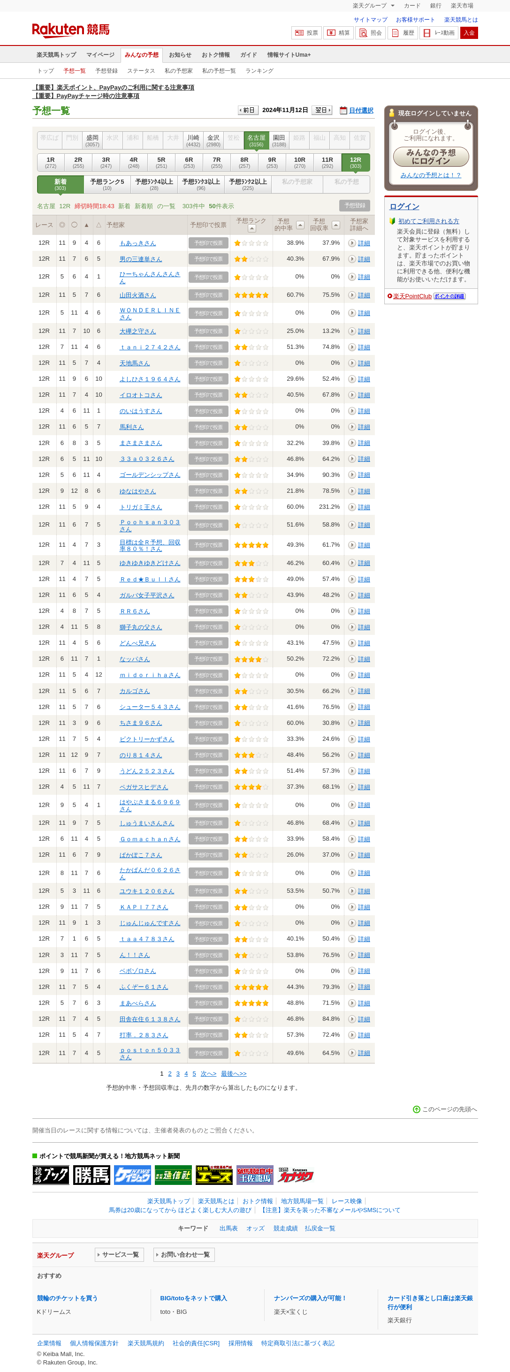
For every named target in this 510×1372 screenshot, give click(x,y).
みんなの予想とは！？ (431, 175)
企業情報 (49, 1343)
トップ (45, 71)
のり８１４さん (141, 755)
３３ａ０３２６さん (147, 458)
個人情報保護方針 (94, 1343)
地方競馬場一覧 (302, 1201)
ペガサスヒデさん (144, 787)
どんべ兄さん (138, 643)
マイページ (100, 55)
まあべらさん (138, 1003)
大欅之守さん (138, 331)
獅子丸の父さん (141, 627)
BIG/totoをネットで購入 (193, 1298)
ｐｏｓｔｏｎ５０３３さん (150, 1053)
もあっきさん (138, 243)
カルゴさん (135, 690)
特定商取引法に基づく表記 (298, 1343)
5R (162, 162)
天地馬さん (135, 363)
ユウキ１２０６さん (147, 891)
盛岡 (93, 140)
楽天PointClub (412, 296)
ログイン (404, 207)
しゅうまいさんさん (147, 823)
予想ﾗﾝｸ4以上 (154, 184)
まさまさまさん (141, 442)
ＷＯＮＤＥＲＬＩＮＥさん (150, 313)
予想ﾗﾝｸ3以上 (201, 184)
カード (412, 5)
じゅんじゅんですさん (150, 923)
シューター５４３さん (150, 706)
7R (217, 162)
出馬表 (229, 1228)
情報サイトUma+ (289, 55)
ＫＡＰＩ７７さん (144, 907)
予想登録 (106, 71)
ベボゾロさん (138, 970)
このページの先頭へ (449, 1109)
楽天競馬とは (461, 19)
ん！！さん (135, 954)
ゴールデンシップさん (150, 474)
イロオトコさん (141, 395)
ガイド (248, 55)
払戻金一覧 (320, 1228)
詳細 (364, 243)
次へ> (209, 1073)
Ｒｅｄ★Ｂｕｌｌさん (150, 579)
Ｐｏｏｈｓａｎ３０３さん (150, 525)
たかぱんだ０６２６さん (150, 873)
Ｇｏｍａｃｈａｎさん (150, 839)
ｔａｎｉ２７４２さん (150, 347)
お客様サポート (415, 19)
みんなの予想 (142, 55)
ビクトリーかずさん (147, 739)
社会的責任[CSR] (196, 1343)
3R (106, 162)
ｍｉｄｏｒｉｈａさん (150, 674)
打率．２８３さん (144, 1035)
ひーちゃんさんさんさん (150, 277)
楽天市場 (462, 5)
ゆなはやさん (138, 491)
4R (134, 162)
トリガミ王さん (141, 507)
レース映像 (347, 1201)
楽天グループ (370, 5)
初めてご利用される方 (428, 221)
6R (189, 162)
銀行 (435, 5)
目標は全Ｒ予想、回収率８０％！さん (150, 545)
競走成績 (286, 1228)
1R (51, 162)
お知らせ (180, 55)
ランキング (259, 71)
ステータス (141, 71)
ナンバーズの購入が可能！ (310, 1298)
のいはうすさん (141, 411)
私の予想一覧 (219, 71)
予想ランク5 (107, 184)
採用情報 (240, 1343)
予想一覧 (74, 71)
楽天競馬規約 (146, 1343)
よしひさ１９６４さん (150, 379)
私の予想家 (179, 71)
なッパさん (135, 659)
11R (328, 162)
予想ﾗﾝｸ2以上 (248, 184)
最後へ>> (233, 1073)
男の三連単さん (141, 259)
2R (78, 162)
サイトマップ (371, 19)
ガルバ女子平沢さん (147, 595)
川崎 (193, 140)
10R (300, 162)
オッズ (255, 1228)
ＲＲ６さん (135, 611)
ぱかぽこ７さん (141, 855)
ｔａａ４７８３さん (147, 938)
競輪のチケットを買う (67, 1298)
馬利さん (132, 426)
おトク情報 (216, 55)
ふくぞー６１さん (144, 986)
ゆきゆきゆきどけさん (150, 562)
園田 (279, 140)
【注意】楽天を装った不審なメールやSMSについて (330, 1210)
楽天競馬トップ (56, 55)
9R (272, 162)
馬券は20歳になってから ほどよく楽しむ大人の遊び (180, 1210)
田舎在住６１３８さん (150, 1019)
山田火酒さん (138, 295)
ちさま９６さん (141, 722)
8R (245, 162)
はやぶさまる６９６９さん (150, 805)
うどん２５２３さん (147, 771)
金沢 (214, 140)
